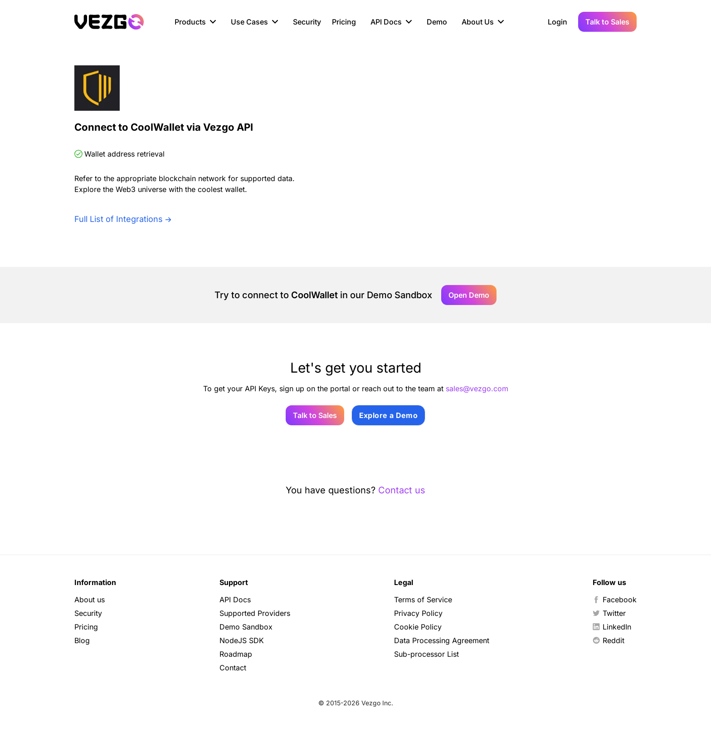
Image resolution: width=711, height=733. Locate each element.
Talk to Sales (607, 21)
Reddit (608, 640)
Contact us (401, 490)
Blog (82, 640)
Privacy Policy (418, 613)
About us (89, 599)
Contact (232, 667)
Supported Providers (254, 613)
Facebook (615, 599)
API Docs (235, 599)
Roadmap (235, 654)
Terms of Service (423, 599)
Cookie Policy (418, 626)
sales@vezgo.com (477, 388)
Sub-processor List (426, 654)
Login (557, 21)
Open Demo (468, 295)
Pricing (344, 21)
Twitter (609, 613)
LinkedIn (612, 626)
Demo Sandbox (246, 626)
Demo (437, 21)
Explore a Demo (388, 415)
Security (307, 21)
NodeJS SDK (241, 640)
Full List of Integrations (118, 219)
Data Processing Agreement (441, 640)
